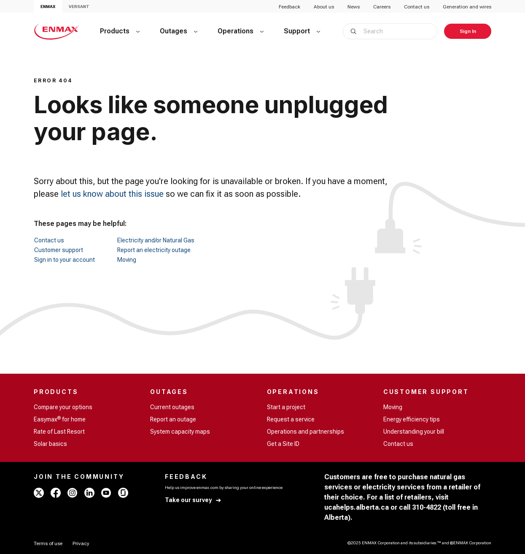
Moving (126, 259)
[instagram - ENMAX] (72, 493)
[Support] (302, 31)
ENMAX (47, 6)
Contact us (416, 7)
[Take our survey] (193, 500)
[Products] (120, 31)
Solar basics (50, 443)
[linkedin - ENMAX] (89, 493)
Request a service (291, 419)
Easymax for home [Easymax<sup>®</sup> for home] (60, 419)
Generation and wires (467, 7)
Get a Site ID (283, 443)
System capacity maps (180, 431)
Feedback (289, 7)
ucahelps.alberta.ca (356, 507)
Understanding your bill (413, 431)
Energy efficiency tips (411, 419)
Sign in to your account (64, 259)
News (353, 7)
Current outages (172, 407)
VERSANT (79, 6)
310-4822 (426, 507)
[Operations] (241, 31)
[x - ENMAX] (39, 493)
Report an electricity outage (154, 250)
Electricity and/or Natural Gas (155, 240)
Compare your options (63, 407)
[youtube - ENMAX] (106, 493)
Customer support (58, 250)
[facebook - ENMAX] (56, 493)
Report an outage (173, 419)
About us (324, 7)
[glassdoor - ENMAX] (123, 493)
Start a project (286, 407)
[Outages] (178, 31)
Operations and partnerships (305, 431)
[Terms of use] (48, 543)
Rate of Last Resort (59, 431)
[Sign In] (467, 31)
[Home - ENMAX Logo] (57, 31)
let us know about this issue (112, 194)
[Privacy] (81, 543)
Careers (381, 7)
